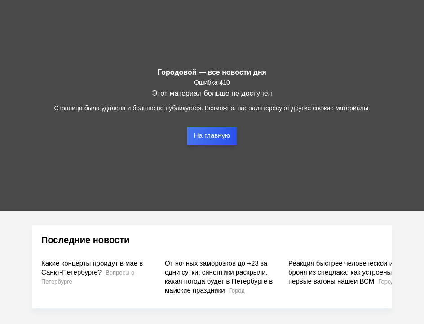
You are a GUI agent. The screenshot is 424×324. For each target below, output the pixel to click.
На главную (212, 135)
